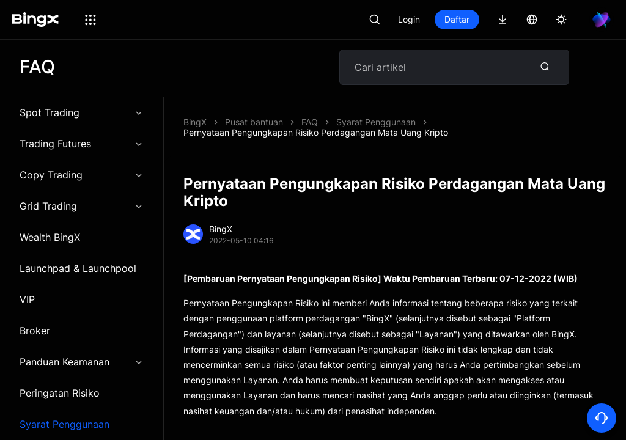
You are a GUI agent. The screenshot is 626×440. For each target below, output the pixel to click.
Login (409, 19)
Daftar (457, 19)
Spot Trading (82, 114)
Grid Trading (82, 208)
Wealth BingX (50, 239)
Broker (35, 332)
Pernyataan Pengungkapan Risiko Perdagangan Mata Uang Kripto (315, 134)
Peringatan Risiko (60, 395)
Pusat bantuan (254, 124)
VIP (27, 301)
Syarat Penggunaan (376, 124)
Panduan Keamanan (82, 364)
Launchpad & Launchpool (78, 270)
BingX (195, 124)
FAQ (309, 124)
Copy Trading (82, 176)
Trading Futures (82, 145)
